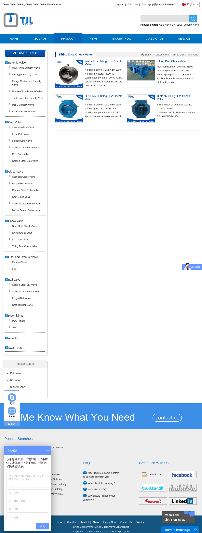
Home (148, 54)
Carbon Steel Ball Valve (24, 285)
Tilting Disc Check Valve (24, 246)
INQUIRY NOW (121, 38)
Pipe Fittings (15, 315)
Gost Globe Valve (21, 197)
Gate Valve (165, 24)
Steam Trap (15, 347)
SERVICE (184, 38)
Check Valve (16, 221)
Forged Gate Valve (22, 140)
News (96, 522)
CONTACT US (155, 38)
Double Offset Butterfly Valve (27, 91)
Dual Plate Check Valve (24, 226)
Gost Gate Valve (20, 154)
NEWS (93, 38)
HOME (14, 38)
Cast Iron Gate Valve (23, 127)
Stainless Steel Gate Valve (26, 147)
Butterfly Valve (191, 24)
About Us (71, 522)
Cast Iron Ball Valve (22, 305)
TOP (14, 423)
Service (140, 522)
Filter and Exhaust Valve (23, 257)
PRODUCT (68, 38)
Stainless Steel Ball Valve (25, 291)
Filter (15, 269)
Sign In (120, 4)
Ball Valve (177, 24)
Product (85, 522)
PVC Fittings (18, 321)
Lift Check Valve (20, 239)
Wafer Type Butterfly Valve (26, 68)
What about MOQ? (98, 489)
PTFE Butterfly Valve (23, 104)
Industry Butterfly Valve (24, 111)
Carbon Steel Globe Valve (25, 190)
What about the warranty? (101, 483)
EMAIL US (155, 474)
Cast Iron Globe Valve (23, 177)
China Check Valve (13, 4)
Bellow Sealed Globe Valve (26, 210)
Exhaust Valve (19, 262)
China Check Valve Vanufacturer (43, 4)
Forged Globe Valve (22, 183)
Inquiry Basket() (166, 4)
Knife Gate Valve (21, 134)
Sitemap (146, 4)
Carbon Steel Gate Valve (25, 161)
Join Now (133, 4)
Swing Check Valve (22, 233)
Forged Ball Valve (21, 298)
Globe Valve (15, 171)
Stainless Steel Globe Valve (26, 203)
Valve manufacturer (55, 447)
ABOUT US (40, 38)
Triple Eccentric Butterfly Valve (28, 98)
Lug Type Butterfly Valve (25, 74)
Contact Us (126, 522)
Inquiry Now (109, 522)
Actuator (13, 338)
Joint (14, 327)
